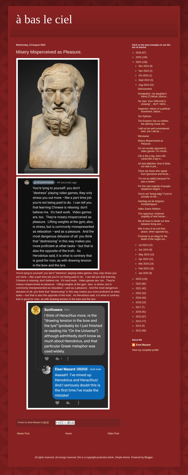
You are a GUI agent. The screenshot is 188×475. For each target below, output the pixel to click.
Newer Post (23, 433)
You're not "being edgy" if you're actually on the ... (155, 195)
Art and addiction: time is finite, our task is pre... (154, 165)
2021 (139, 288)
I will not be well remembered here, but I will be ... (153, 130)
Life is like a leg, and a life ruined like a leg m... (151, 157)
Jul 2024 (143, 245)
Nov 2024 (144, 70)
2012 (139, 330)
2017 (139, 307)
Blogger (148, 457)
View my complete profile (145, 350)
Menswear (143, 136)
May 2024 (144, 254)
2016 (139, 311)
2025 (139, 57)
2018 (139, 302)
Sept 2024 (144, 80)
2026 (139, 52)
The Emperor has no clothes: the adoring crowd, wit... (153, 122)
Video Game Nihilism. (149, 208)
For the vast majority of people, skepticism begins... (154, 187)
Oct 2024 (144, 75)
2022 (139, 283)
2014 (139, 321)
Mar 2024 (144, 263)
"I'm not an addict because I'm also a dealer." (154, 180)
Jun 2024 (144, 249)
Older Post (113, 433)
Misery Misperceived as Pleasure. (150, 142)
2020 (139, 293)
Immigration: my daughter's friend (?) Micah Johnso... (153, 95)
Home (68, 433)
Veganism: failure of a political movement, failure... (154, 110)
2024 (139, 62)
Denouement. (145, 89)
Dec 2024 (144, 66)
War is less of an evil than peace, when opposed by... (154, 230)
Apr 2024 (144, 259)
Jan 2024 (144, 273)
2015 (139, 316)
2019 (139, 297)
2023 (139, 279)
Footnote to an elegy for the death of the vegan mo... (152, 238)
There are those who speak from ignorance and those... (154, 172)
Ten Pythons (144, 116)
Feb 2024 (144, 268)
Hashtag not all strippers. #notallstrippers (151, 202)
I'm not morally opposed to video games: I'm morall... (153, 150)
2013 (139, 325)
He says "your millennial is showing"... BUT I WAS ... (153, 102)
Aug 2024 (144, 85)
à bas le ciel (44, 19)
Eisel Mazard (143, 344)
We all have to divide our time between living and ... (153, 222)
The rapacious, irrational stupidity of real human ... (153, 215)
